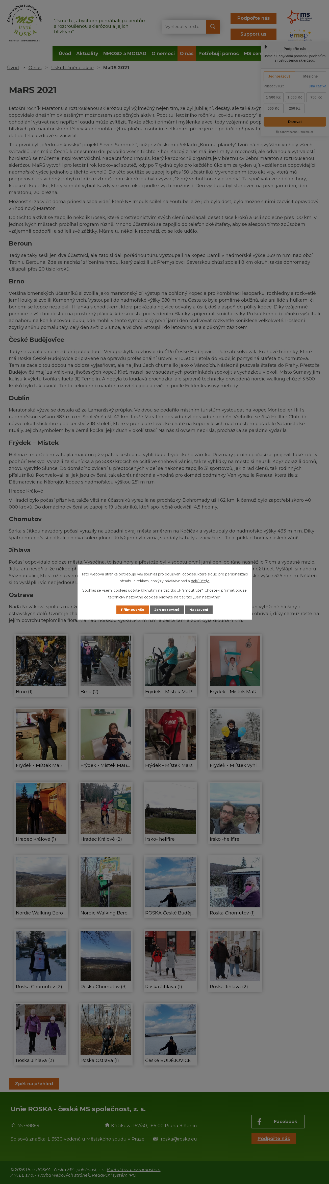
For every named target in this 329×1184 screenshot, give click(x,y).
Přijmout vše (130, 609)
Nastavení (201, 609)
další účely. (200, 580)
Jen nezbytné (167, 609)
